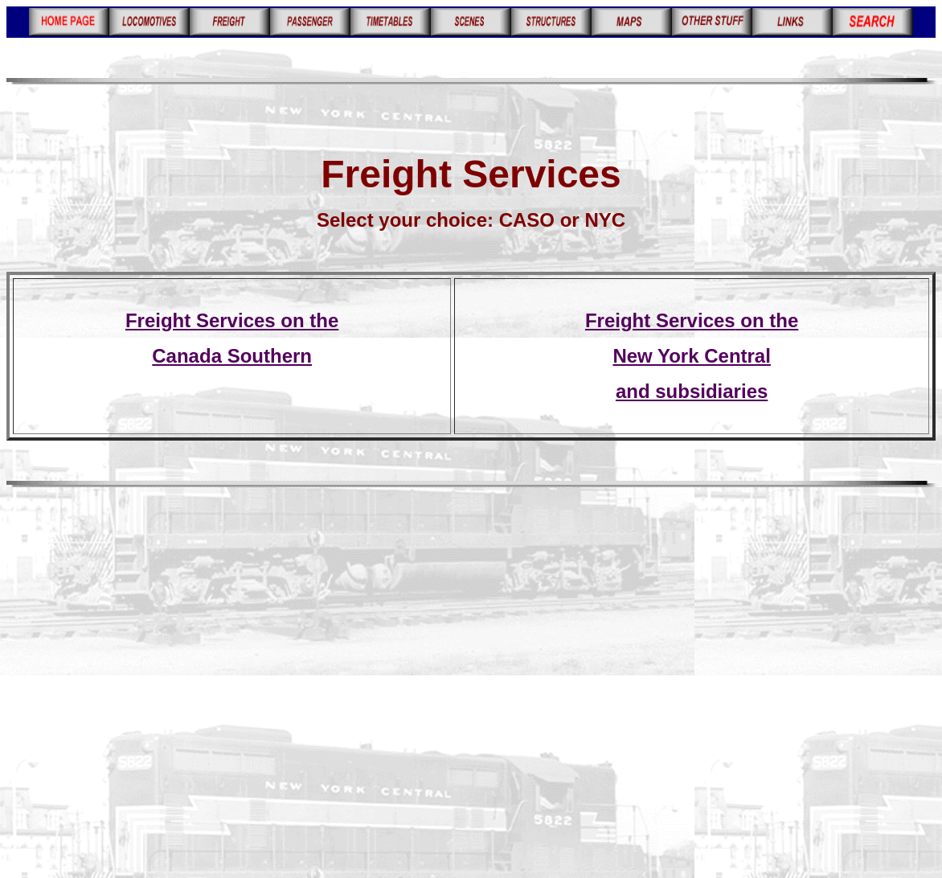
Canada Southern (232, 356)
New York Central (691, 356)
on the (767, 320)
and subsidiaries (692, 391)
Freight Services (660, 320)
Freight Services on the (231, 320)
